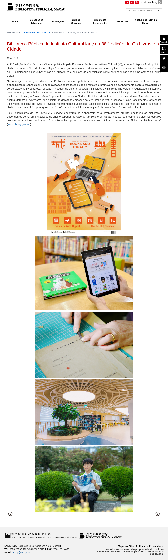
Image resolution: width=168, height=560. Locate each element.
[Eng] (155, 2)
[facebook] (164, 59)
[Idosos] (164, 49)
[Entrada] (164, 39)
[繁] (141, 2)
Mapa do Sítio (126, 546)
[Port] (150, 2)
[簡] (145, 2)
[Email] (164, 67)
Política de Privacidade (149, 546)
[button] (10, 513)
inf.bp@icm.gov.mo (22, 552)
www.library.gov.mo (19, 124)
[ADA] (160, 2)
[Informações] (159, 10)
